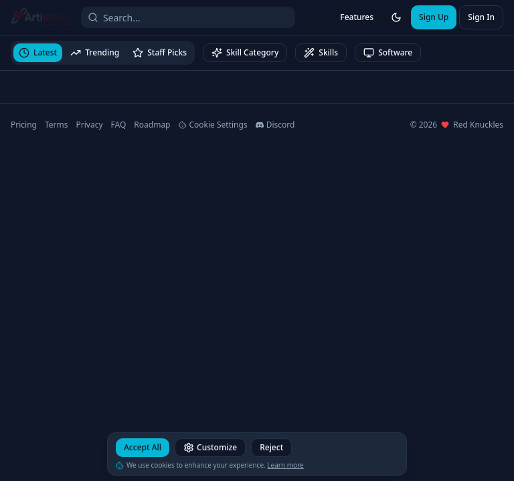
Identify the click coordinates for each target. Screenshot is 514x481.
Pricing (24, 125)
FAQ (118, 125)
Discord (275, 125)
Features (356, 17)
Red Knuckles (478, 125)
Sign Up (433, 17)
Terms (56, 125)
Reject (271, 449)
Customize (210, 449)
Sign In (481, 17)
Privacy (89, 125)
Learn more (285, 467)
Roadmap (152, 125)
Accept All (142, 449)
